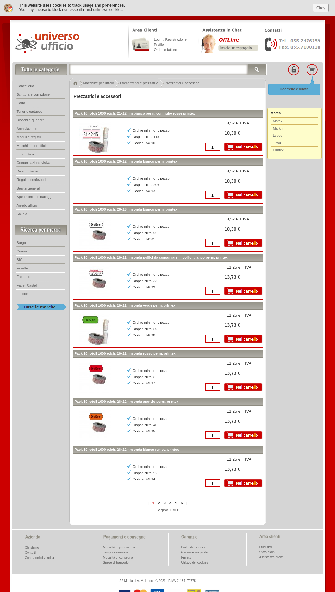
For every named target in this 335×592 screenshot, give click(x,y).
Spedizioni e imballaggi (35, 197)
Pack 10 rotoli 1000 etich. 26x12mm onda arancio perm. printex (126, 401)
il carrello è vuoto (294, 89)
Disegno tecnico (29, 171)
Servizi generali (28, 188)
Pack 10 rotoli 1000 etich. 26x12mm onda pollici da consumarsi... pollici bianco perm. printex (151, 257)
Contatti (30, 552)
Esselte (22, 268)
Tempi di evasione (115, 552)
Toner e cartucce (29, 111)
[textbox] (168, 69)
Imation (22, 294)
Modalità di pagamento (119, 547)
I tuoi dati (265, 547)
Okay (320, 8)
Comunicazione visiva (33, 163)
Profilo (159, 44)
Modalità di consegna (118, 557)
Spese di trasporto (116, 562)
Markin (278, 128)
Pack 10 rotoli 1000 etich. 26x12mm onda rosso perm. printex (125, 353)
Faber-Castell (27, 285)
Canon (22, 251)
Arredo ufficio (27, 205)
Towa (277, 143)
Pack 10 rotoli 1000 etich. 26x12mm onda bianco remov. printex (127, 449)
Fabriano (23, 277)
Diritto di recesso (193, 547)
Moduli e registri (29, 137)
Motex (277, 121)
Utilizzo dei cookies (194, 562)
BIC (19, 260)
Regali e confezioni (31, 180)
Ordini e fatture (165, 49)
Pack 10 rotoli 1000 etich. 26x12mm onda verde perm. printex (125, 305)
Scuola (22, 214)
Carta (21, 103)
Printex (278, 150)
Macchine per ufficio (32, 146)
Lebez (277, 135)
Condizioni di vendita (39, 557)
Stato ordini (267, 552)
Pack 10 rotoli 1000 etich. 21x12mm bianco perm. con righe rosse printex (135, 113)
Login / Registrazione (170, 39)
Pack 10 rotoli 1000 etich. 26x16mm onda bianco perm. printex (126, 209)
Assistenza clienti (271, 557)
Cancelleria (25, 86)
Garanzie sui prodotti (195, 552)
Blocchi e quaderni (31, 120)
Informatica (25, 154)
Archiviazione (27, 128)
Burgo (21, 243)
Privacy (186, 557)
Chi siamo (32, 547)
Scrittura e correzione (33, 94)
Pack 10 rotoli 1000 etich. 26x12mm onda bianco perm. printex (126, 161)
